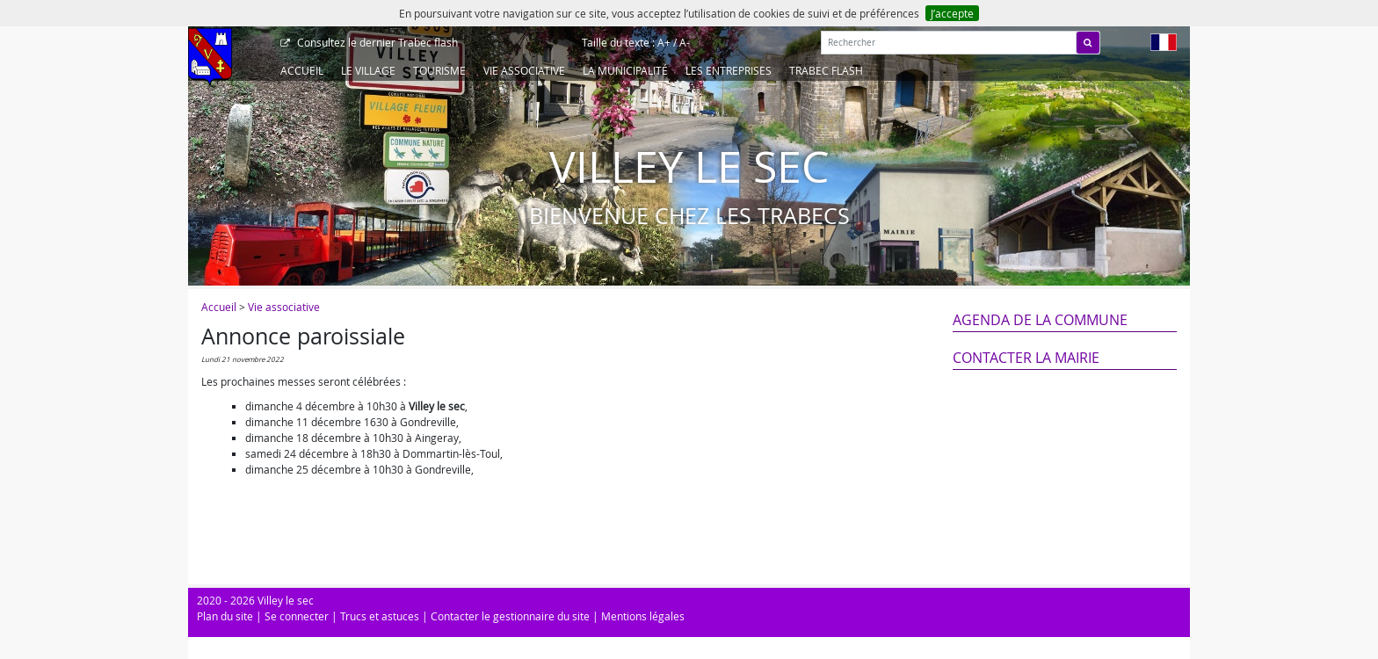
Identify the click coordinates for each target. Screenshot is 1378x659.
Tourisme (439, 70)
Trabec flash (376, 42)
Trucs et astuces (379, 616)
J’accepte (952, 13)
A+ (664, 42)
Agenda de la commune (1040, 320)
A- (684, 42)
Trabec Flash (826, 70)
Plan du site (225, 616)
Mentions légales (643, 616)
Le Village (368, 70)
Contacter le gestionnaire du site (510, 616)
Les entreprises (728, 70)
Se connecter (297, 616)
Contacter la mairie (1026, 357)
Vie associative (524, 70)
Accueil (301, 70)
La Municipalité (625, 70)
